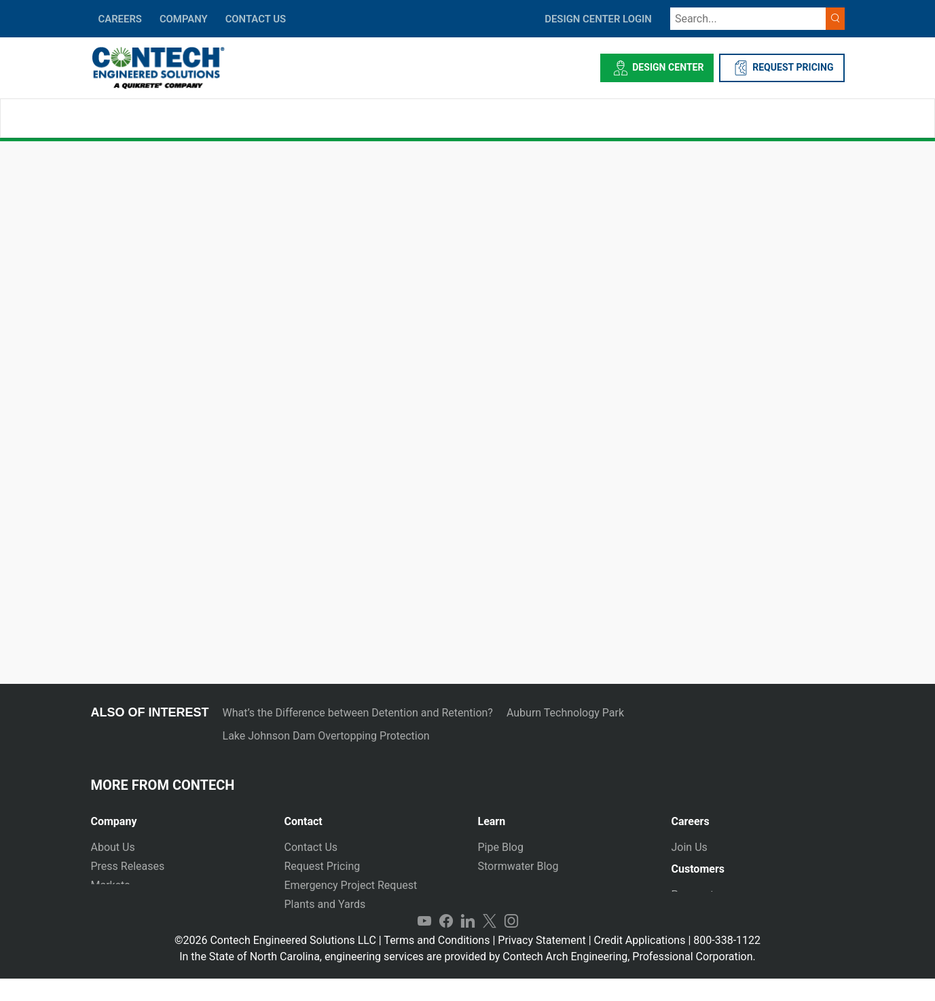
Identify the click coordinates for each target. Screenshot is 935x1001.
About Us (113, 847)
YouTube (424, 943)
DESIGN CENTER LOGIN (598, 19)
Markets (110, 885)
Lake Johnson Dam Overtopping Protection (326, 735)
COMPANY (184, 19)
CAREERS (120, 19)
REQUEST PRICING (782, 68)
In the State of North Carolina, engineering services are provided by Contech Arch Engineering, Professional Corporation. (467, 978)
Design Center (657, 68)
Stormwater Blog (518, 866)
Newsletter (117, 904)
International (315, 923)
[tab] (177, 816)
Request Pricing (323, 866)
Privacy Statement (541, 962)
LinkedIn (467, 943)
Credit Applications (640, 962)
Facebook (446, 943)
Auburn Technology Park (565, 712)
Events (107, 923)
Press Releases (128, 866)
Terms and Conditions (437, 962)
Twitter (489, 943)
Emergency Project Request (351, 885)
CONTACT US (255, 19)
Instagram (511, 943)
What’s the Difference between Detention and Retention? (358, 712)
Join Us (690, 847)
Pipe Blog (501, 847)
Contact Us (311, 847)
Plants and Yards (325, 904)
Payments (696, 900)
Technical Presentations (536, 885)
